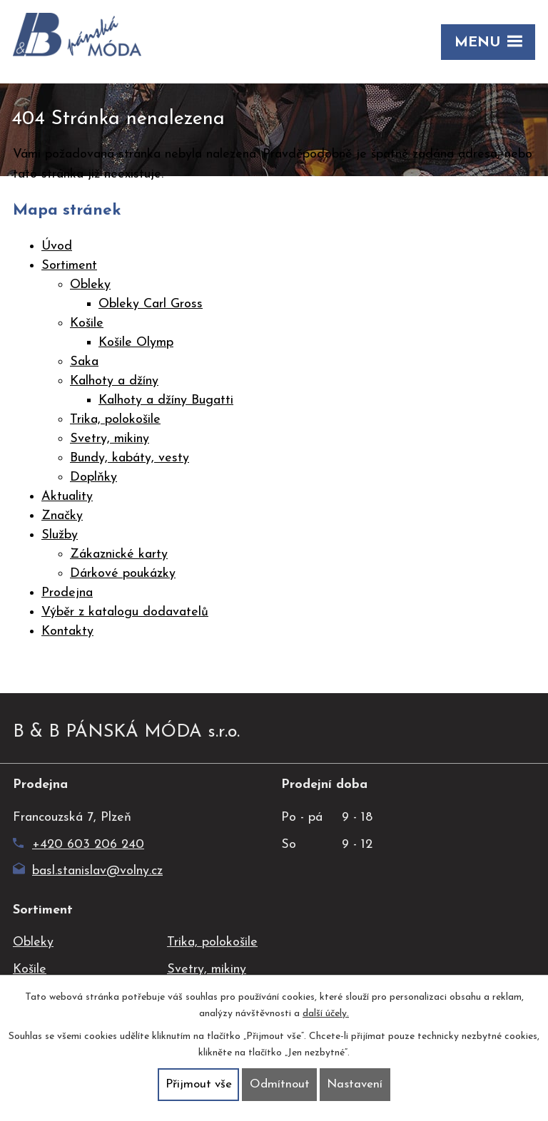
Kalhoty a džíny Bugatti (165, 400)
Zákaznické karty (119, 554)
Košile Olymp (135, 342)
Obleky (90, 285)
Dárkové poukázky (123, 573)
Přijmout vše (199, 1084)
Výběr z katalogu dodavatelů (124, 612)
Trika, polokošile (115, 419)
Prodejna (67, 593)
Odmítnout (280, 1084)
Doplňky (93, 477)
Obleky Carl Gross (150, 304)
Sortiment (69, 265)
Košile (86, 323)
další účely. (326, 1013)
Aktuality (67, 496)
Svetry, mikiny (109, 439)
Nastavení (354, 1084)
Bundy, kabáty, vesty (129, 458)
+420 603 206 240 (78, 844)
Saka (84, 362)
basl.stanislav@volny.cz (88, 871)
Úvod (56, 246)
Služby (59, 535)
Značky (62, 516)
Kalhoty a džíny (114, 381)
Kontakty (67, 631)
